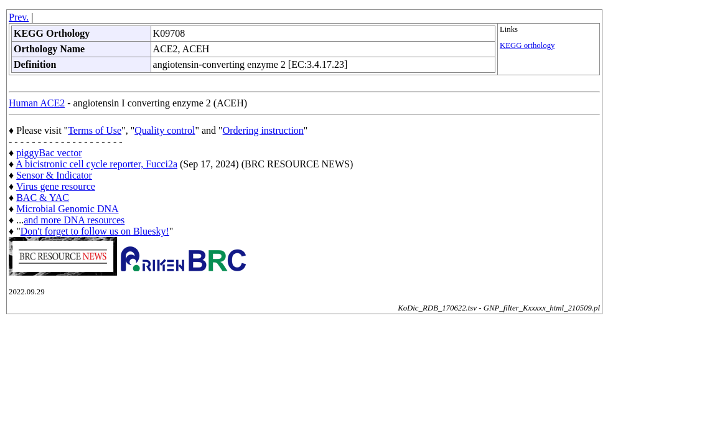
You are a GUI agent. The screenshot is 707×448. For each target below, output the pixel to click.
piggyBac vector (49, 152)
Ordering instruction (263, 130)
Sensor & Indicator (54, 175)
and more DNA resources (74, 220)
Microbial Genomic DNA (67, 208)
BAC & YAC (42, 197)
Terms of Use (94, 130)
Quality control (164, 130)
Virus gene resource (55, 186)
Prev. (19, 17)
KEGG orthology (527, 45)
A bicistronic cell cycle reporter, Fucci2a (96, 164)
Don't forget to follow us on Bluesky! (95, 231)
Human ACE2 (37, 103)
